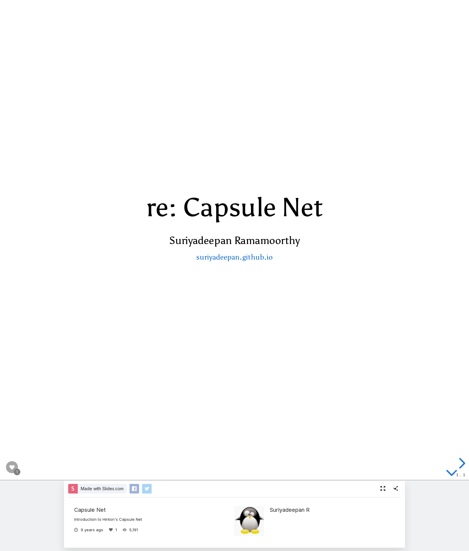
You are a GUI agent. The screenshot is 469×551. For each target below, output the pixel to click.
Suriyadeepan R (290, 509)
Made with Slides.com (102, 488)
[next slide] (461, 463)
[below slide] (451, 475)
